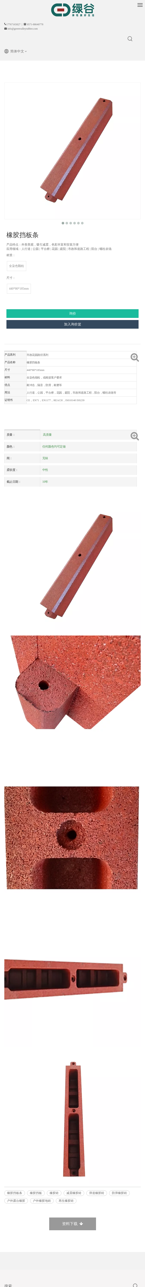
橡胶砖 (54, 1193)
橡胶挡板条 (14, 1193)
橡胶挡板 (36, 1193)
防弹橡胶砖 (119, 1193)
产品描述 (13, 346)
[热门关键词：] (130, 39)
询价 (72, 313)
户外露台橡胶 (16, 1200)
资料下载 (72, 1224)
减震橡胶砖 (73, 1193)
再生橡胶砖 (66, 1200)
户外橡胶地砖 (42, 1200)
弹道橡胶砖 (96, 1193)
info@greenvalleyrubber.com (23, 28)
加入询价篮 (72, 324)
